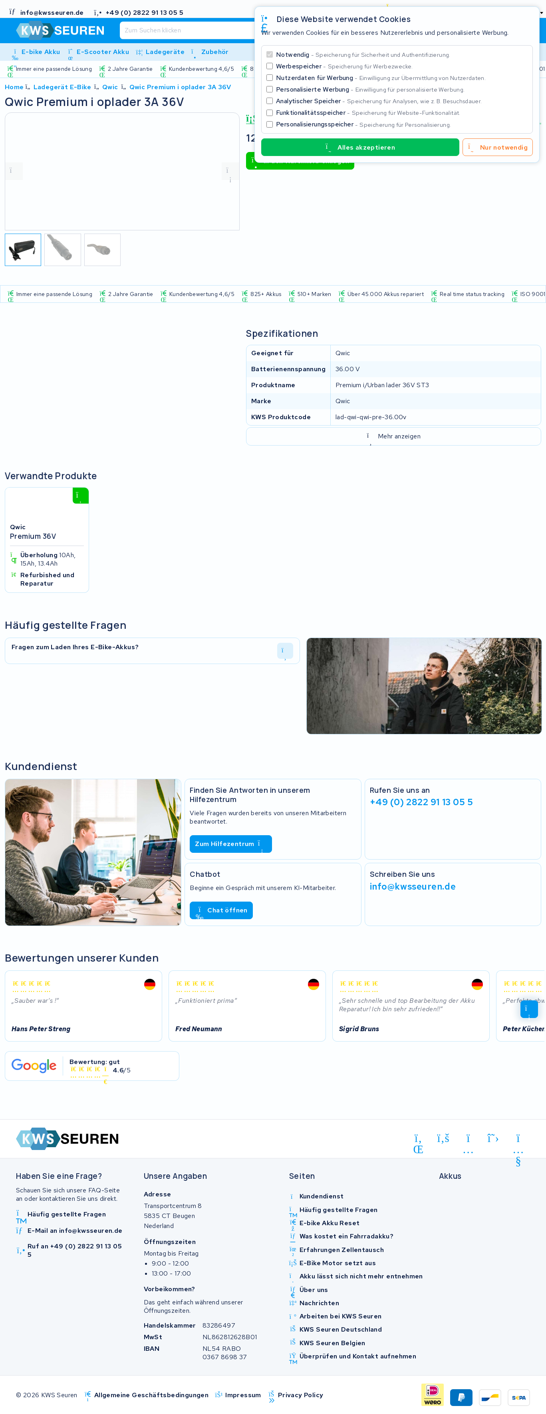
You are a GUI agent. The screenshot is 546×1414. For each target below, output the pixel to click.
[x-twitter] (493, 1138)
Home (14, 87)
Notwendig (363, 54)
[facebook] (443, 1138)
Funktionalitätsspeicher (368, 112)
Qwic (110, 87)
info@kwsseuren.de (413, 886)
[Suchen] (248, 30)
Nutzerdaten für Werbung (381, 78)
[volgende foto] (230, 171)
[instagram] (468, 1139)
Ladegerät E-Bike (62, 87)
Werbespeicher (344, 66)
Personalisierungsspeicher (363, 124)
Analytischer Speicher (379, 101)
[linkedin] (418, 1139)
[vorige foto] (14, 171)
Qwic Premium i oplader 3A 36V (180, 87)
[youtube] (518, 1139)
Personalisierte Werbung (370, 89)
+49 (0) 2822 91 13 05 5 (421, 802)
